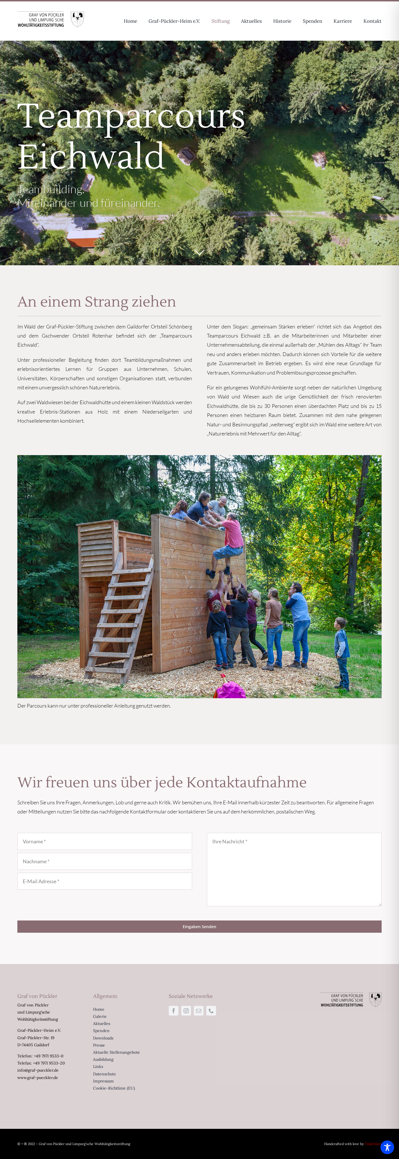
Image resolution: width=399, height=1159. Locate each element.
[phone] (211, 1011)
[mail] (198, 1011)
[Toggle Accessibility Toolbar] (387, 1147)
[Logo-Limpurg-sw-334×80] (50, 14)
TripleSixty (373, 1144)
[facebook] (173, 1011)
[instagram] (186, 1011)
